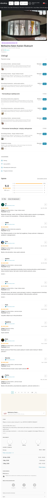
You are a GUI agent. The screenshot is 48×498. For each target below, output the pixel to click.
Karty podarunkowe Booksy (9, 43)
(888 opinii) (6, 50)
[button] (11, 3)
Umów (44, 64)
